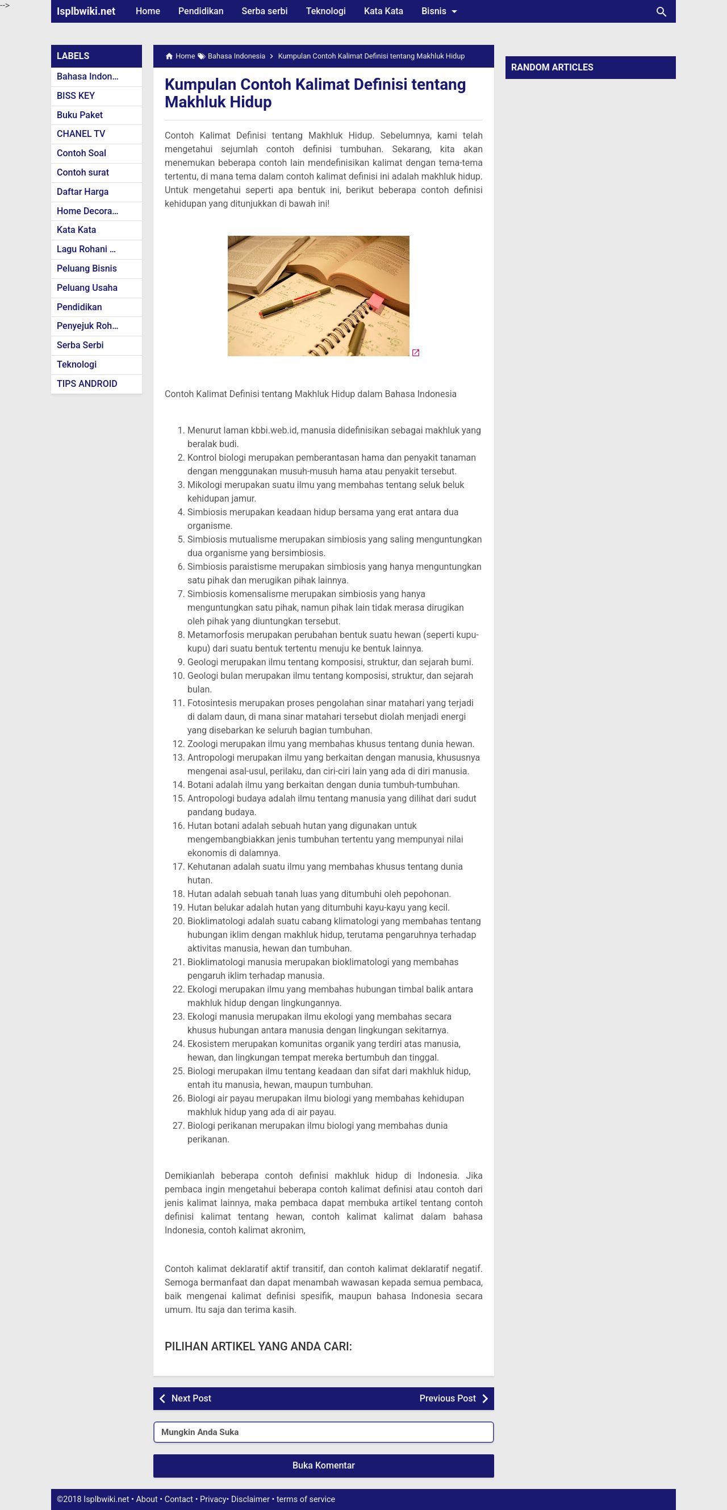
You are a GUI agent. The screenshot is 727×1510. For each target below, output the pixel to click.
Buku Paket (80, 115)
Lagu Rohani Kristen (98, 249)
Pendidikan (201, 11)
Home (148, 11)
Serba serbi (265, 11)
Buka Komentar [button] (324, 1465)
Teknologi (326, 11)
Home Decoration (92, 211)
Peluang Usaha (87, 287)
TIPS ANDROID (87, 383)
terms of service (306, 1499)
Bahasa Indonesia (93, 76)
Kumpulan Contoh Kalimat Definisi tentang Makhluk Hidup (316, 93)
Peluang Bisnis (87, 268)
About (146, 1499)
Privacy (213, 1499)
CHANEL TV (81, 133)
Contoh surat (83, 172)
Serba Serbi (80, 345)
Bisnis (441, 11)
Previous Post (448, 1398)
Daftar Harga (82, 191)
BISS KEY (76, 95)
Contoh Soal (81, 153)
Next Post (191, 1398)
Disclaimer (250, 1499)
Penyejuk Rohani (90, 325)
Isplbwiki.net (86, 11)
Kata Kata (383, 11)
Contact (179, 1499)
